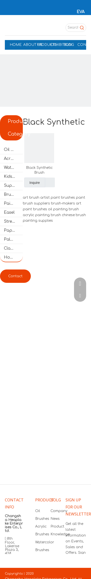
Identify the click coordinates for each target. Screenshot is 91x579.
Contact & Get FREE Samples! (15, 278)
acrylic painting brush (42, 215)
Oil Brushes (13, 149)
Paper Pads (13, 230)
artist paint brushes (57, 197)
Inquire (32, 182)
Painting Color (13, 203)
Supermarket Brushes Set (13, 185)
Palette (11, 239)
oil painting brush (63, 209)
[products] (45, 99)
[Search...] (72, 28)
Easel (9, 212)
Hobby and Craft (13, 257)
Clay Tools (13, 248)
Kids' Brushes (13, 176)
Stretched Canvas (13, 221)
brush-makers (63, 203)
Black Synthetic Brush (39, 170)
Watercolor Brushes (13, 167)
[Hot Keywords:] (82, 28)
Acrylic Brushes (13, 158)
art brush (31, 197)
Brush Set (13, 194)
